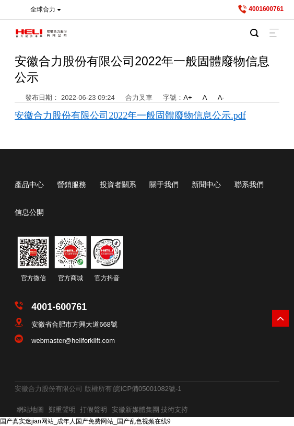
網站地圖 (30, 409)
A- (221, 97)
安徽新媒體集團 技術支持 (150, 409)
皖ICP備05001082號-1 (147, 389)
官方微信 (33, 278)
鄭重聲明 (62, 409)
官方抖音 (107, 278)
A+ (187, 97)
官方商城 (70, 278)
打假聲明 (93, 409)
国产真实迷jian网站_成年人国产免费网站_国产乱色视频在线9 (85, 421)
